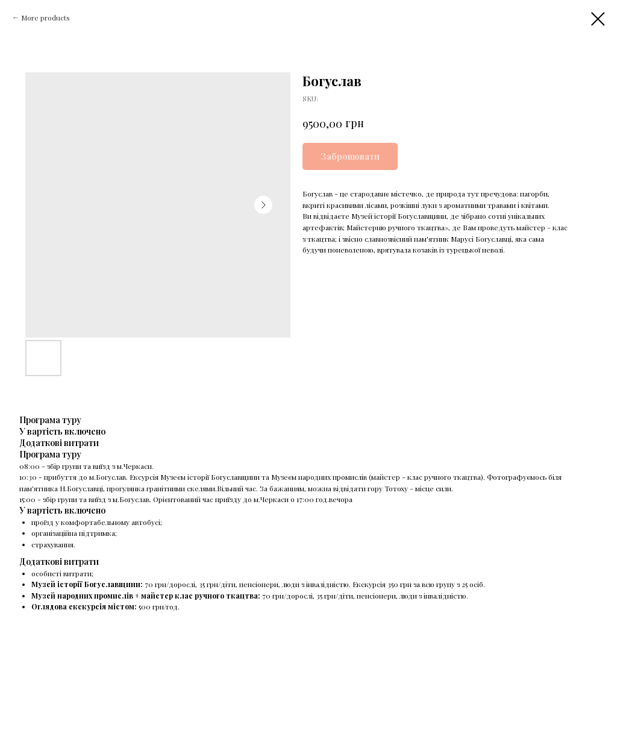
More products (45, 17)
